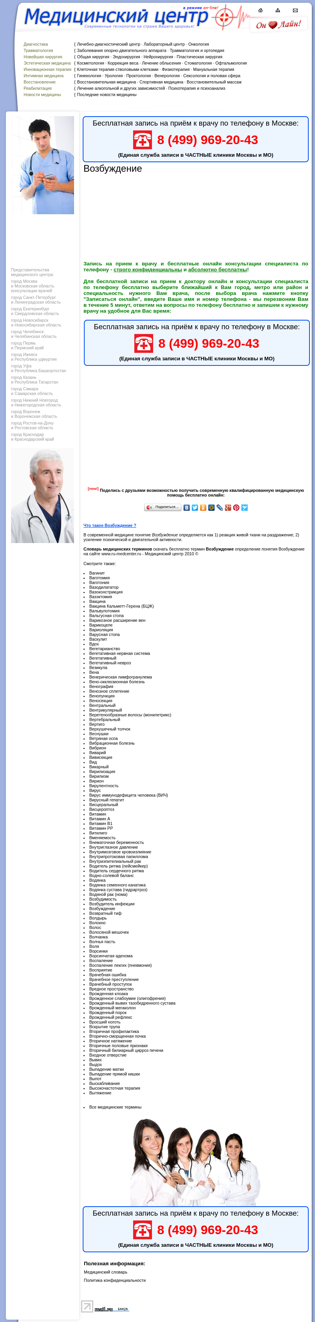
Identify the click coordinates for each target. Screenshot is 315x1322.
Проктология (138, 75)
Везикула (98, 667)
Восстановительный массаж (214, 82)
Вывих (95, 1059)
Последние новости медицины (107, 94)
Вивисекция (100, 757)
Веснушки (99, 733)
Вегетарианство (104, 648)
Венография (101, 686)
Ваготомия (99, 577)
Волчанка (98, 936)
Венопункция (102, 695)
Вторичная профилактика (114, 1031)
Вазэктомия (100, 596)
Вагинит (97, 573)
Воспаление (101, 960)
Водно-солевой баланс (111, 875)
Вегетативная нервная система (119, 653)
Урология (114, 75)
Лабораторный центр (164, 44)
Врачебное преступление (114, 979)
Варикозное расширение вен (117, 620)
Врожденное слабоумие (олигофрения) (127, 998)
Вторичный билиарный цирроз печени (126, 1050)
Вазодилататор (104, 587)
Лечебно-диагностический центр (108, 44)
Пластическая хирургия (199, 56)
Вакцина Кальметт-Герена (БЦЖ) (121, 606)
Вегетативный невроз (110, 662)
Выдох (95, 1064)
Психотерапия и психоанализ (197, 88)
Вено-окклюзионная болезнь (117, 681)
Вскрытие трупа (104, 1026)
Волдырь (98, 918)
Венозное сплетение (109, 691)
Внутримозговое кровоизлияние (120, 851)
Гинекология (89, 75)
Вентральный (102, 705)
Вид (93, 762)
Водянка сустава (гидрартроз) (118, 889)
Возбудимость (103, 899)
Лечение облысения (161, 63)
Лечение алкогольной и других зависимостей (121, 88)
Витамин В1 (101, 823)
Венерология (167, 75)
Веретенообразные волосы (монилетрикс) (130, 714)
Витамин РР (101, 828)
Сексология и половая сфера (211, 75)
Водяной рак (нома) (108, 894)
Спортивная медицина (161, 82)
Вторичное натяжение (110, 1040)
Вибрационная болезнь (112, 743)
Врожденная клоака (108, 993)
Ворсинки (98, 951)
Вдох (94, 644)
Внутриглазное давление (113, 847)
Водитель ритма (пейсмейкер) (118, 866)
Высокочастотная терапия (114, 1088)
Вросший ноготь (104, 1022)
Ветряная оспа (103, 738)
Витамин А (99, 818)
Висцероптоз (101, 809)
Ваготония (99, 582)
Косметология (90, 63)
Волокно (97, 922)
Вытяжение (100, 1092)
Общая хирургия (93, 56)
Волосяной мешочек (109, 932)
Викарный (99, 766)
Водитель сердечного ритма (116, 870)
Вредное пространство (111, 988)
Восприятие (101, 970)
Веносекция (101, 700)
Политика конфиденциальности (115, 1280)
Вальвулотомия (104, 610)
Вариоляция (101, 629)
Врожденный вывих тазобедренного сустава (132, 1003)
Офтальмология (231, 63)
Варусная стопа (104, 634)
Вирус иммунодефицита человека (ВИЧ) (128, 795)
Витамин (97, 814)
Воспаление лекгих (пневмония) (120, 965)
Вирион (96, 781)
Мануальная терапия (213, 69)
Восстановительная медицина (106, 82)
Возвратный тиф (105, 913)
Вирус (95, 790)
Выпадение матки (106, 1069)
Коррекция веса (122, 63)
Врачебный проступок (110, 984)
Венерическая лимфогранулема (120, 677)
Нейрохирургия (158, 56)
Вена (94, 672)
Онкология (198, 44)
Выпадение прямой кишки (114, 1074)
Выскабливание (104, 1083)
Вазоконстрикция (106, 592)
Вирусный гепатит (106, 799)
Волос (95, 927)
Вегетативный (103, 658)
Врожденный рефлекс (110, 1017)
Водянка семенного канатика (117, 885)
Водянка (97, 880)
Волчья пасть (102, 941)
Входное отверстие (108, 1055)
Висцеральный (103, 804)
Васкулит (98, 639)
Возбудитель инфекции (112, 903)
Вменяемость (102, 837)
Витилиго (98, 833)
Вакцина (97, 601)
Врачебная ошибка (107, 974)
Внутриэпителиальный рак (115, 861)
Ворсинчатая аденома (111, 955)
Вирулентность (104, 785)
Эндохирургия (126, 56)
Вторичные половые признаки (118, 1045)
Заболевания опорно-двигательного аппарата (122, 50)
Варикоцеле (101, 625)
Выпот (95, 1078)
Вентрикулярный (105, 710)
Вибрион (97, 747)
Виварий (97, 752)
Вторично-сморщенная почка (117, 1036)
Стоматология (198, 63)
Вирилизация (102, 771)
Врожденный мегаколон (112, 1007)
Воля (94, 946)
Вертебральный (104, 719)
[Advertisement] (41, 238)
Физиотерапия (176, 69)
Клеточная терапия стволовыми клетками (117, 69)
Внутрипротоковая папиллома (118, 856)
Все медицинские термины (115, 1107)
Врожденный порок (108, 1012)
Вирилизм (99, 776)
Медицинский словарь (105, 1272)
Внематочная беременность (116, 842)
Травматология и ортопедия (197, 50)
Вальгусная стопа (106, 615)
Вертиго (97, 724)
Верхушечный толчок (109, 729)
